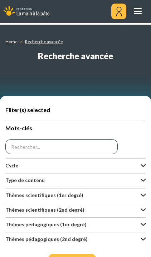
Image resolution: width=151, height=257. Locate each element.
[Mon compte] (118, 11)
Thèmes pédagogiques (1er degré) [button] (46, 224)
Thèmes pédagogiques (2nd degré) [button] (46, 239)
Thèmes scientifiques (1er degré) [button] (44, 195)
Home (11, 41)
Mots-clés (18, 128)
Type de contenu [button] (25, 180)
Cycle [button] (11, 165)
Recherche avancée (44, 41)
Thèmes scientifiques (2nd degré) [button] (44, 210)
